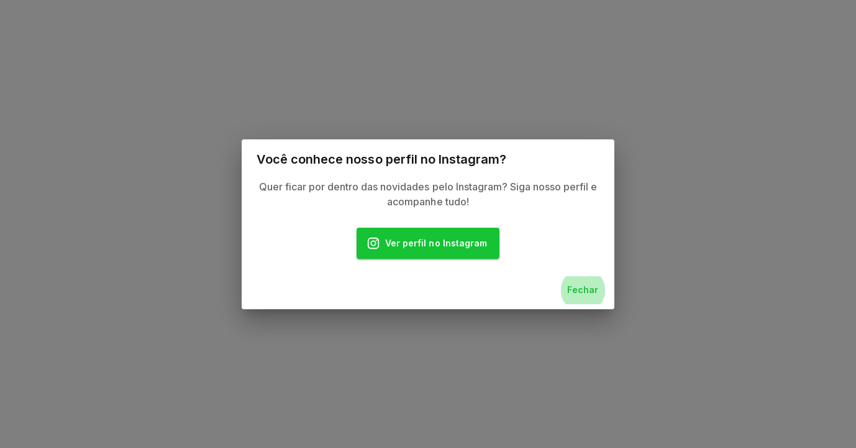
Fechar (582, 290)
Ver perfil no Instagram (428, 243)
